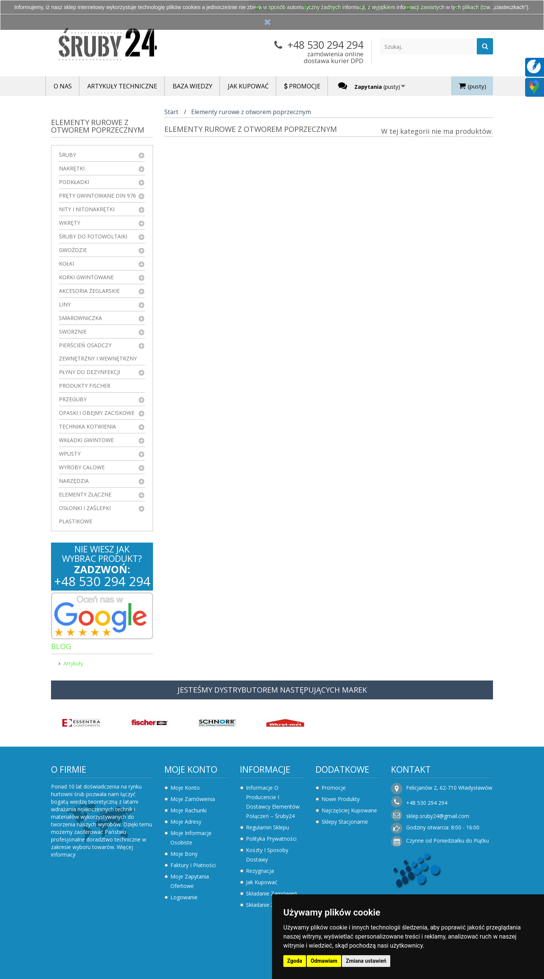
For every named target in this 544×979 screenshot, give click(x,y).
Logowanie (184, 897)
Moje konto (190, 769)
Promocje (333, 787)
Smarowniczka (80, 318)
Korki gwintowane (86, 277)
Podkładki (74, 182)
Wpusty (69, 453)
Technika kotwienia (87, 426)
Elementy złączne (85, 494)
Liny (65, 304)
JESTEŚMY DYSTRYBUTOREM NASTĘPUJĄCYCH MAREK (272, 690)
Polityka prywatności (271, 838)
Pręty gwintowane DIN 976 (97, 195)
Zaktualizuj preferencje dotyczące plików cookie (58, 975)
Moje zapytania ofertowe (189, 881)
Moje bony (184, 853)
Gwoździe (73, 250)
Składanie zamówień (271, 893)
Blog (61, 646)
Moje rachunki (188, 810)
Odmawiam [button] (324, 961)
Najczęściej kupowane (349, 810)
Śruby (67, 154)
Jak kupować (261, 882)
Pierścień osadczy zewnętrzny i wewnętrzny (98, 352)
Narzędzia (74, 480)
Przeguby (73, 399)
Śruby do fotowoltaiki (93, 236)
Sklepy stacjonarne (344, 821)
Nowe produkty (340, 799)
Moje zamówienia (192, 799)
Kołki (66, 263)
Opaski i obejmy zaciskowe (96, 412)
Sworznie (73, 331)
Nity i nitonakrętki (86, 209)
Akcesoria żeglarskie (89, 290)
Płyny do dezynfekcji (89, 372)
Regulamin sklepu (267, 827)
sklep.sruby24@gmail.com (437, 816)
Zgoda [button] (294, 961)
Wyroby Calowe (82, 467)
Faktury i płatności (193, 865)
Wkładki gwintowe (86, 440)
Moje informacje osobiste (191, 837)
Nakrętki (72, 168)
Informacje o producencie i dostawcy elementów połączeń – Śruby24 (273, 802)
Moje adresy (185, 821)
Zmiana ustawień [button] (366, 961)
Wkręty (69, 222)
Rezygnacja (260, 870)
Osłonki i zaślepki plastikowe (85, 514)
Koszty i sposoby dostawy (267, 854)
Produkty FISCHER (84, 385)
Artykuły (73, 663)
